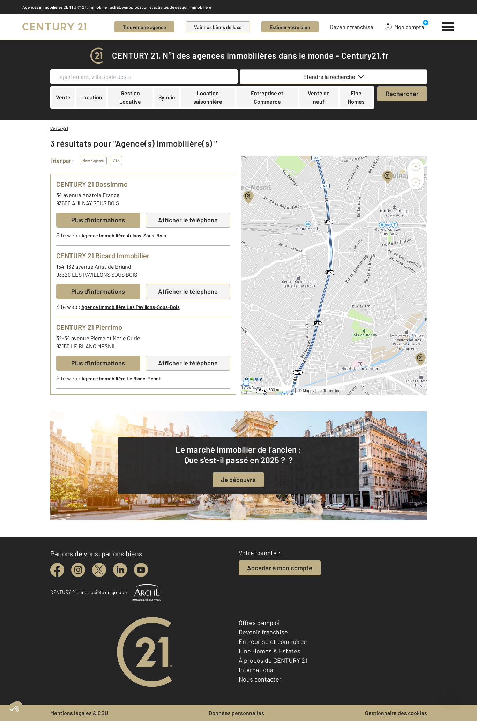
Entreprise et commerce (273, 641)
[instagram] (78, 570)
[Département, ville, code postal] (144, 76)
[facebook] (57, 570)
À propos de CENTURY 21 (273, 660)
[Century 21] (55, 26)
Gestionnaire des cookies (396, 712)
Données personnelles (236, 712)
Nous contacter (260, 679)
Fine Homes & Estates (269, 651)
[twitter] (99, 570)
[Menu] (448, 27)
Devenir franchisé (351, 26)
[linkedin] (120, 570)
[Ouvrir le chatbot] (449, 696)
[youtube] (141, 570)
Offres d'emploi (259, 622)
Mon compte (404, 26)
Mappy (308, 390)
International (257, 670)
